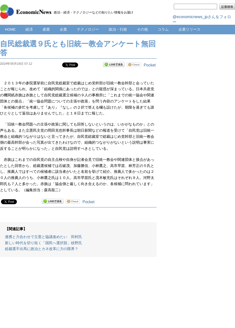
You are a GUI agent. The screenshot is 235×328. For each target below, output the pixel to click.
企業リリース (189, 29)
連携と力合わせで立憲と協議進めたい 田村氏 (43, 237)
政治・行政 (118, 29)
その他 (142, 29)
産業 (46, 29)
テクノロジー (88, 29)
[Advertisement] (78, 295)
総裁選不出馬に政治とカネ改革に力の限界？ (41, 249)
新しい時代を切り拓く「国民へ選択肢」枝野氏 (43, 243)
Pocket (150, 65)
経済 (29, 29)
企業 (63, 29)
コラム (163, 29)
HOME (10, 29)
